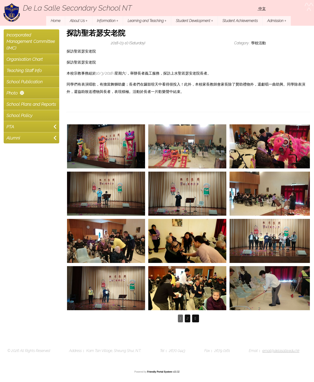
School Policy (19, 115)
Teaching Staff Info (24, 70)
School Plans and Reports (31, 104)
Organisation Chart (24, 59)
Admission (276, 21)
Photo (12, 92)
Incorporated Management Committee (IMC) (30, 41)
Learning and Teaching (147, 21)
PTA (10, 126)
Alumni (13, 137)
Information (107, 21)
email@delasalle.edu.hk (280, 351)
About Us (78, 21)
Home (55, 21)
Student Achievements (240, 21)
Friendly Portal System (160, 372)
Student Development (194, 21)
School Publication (24, 81)
